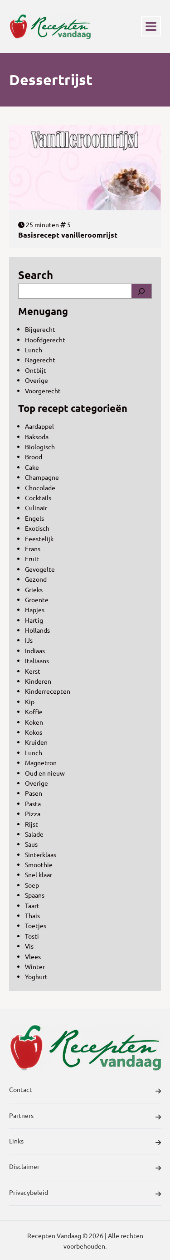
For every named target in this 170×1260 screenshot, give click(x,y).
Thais (32, 915)
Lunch (33, 349)
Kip (29, 701)
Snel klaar (38, 874)
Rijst (31, 824)
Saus (31, 844)
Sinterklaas (40, 854)
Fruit (32, 558)
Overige (36, 380)
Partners (85, 1116)
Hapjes (34, 609)
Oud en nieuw (45, 773)
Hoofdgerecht (45, 339)
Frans (32, 548)
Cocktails (38, 497)
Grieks (34, 589)
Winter (35, 966)
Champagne (42, 477)
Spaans (34, 895)
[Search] (141, 291)
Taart (32, 905)
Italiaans (37, 660)
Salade (34, 834)
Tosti (32, 936)
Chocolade (40, 487)
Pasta (33, 803)
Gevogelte (40, 569)
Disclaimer (85, 1167)
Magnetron (41, 762)
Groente (37, 599)
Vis (29, 946)
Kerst (32, 671)
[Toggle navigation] (151, 26)
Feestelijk (39, 538)
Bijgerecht (40, 329)
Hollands (37, 630)
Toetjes (35, 925)
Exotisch (37, 528)
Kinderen (38, 681)
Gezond (36, 579)
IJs (29, 640)
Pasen (33, 793)
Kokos (33, 732)
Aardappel (39, 426)
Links (85, 1142)
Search (35, 275)
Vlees (33, 956)
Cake (32, 467)
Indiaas (35, 650)
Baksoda (37, 436)
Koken (34, 722)
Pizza (32, 813)
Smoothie (39, 864)
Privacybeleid (85, 1193)
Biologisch (40, 446)
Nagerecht (40, 360)
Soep (32, 885)
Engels (34, 518)
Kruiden (36, 742)
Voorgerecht (43, 390)
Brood (33, 456)
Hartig (34, 620)
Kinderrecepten (47, 691)
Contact (85, 1090)
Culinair (36, 507)
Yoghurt (36, 976)
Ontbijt (35, 370)
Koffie (34, 711)
